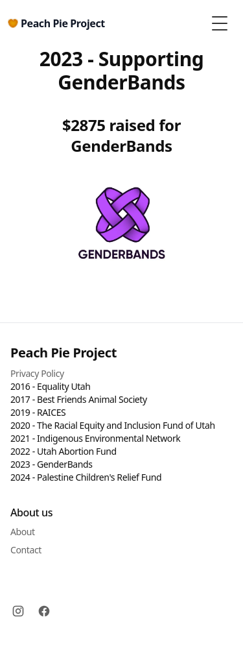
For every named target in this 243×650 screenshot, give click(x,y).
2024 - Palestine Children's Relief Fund (85, 477)
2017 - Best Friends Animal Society (78, 399)
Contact (25, 550)
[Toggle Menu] (219, 23)
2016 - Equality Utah (50, 386)
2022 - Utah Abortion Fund (63, 451)
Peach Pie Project (63, 352)
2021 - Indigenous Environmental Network (95, 438)
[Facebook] (44, 611)
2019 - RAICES (37, 412)
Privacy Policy (37, 373)
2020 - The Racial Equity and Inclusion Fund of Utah (112, 425)
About (22, 531)
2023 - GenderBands (51, 464)
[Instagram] (18, 611)
